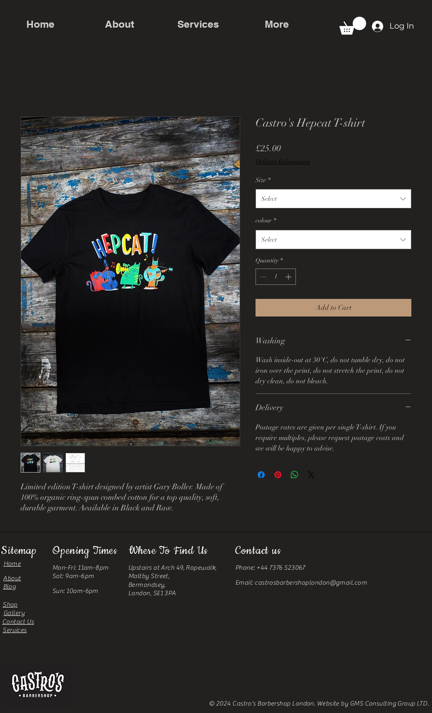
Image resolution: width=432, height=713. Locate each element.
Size (263, 180)
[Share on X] (311, 474)
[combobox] (333, 198)
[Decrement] (262, 276)
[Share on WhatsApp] (294, 474)
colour (266, 220)
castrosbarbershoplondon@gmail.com (311, 582)
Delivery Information (283, 161)
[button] (352, 26)
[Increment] (289, 276)
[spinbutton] (276, 276)
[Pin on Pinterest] (278, 474)
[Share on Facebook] (261, 474)
